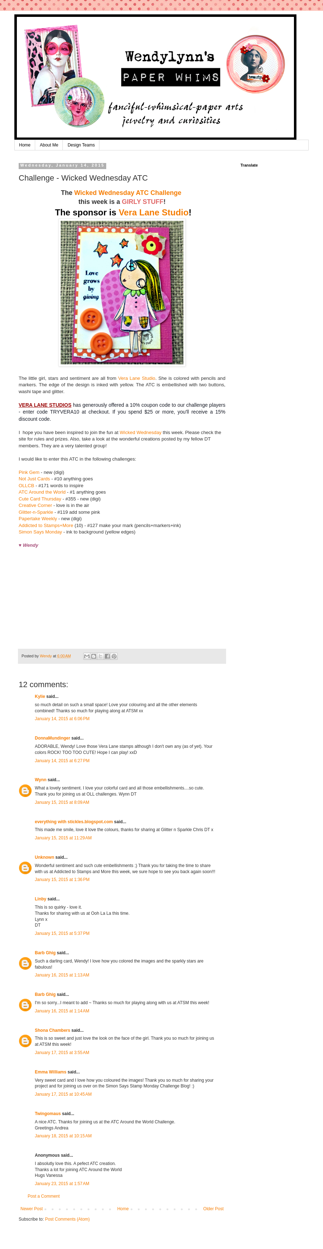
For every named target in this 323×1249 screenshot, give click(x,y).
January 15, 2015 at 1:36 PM (62, 879)
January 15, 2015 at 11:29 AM (63, 837)
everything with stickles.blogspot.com (74, 821)
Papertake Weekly (38, 518)
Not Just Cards (34, 478)
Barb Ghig (45, 952)
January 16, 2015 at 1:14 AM (62, 1010)
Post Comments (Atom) (67, 1219)
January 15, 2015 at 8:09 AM (62, 802)
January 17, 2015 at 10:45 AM (63, 1094)
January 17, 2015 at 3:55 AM (62, 1052)
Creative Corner (35, 505)
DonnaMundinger (52, 738)
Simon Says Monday (40, 532)
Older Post (213, 1208)
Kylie (40, 696)
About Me (49, 145)
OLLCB (26, 485)
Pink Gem (29, 472)
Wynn (40, 779)
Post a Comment (44, 1196)
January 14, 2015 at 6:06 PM (62, 718)
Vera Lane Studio (154, 212)
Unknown (44, 857)
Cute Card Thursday (40, 499)
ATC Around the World (43, 492)
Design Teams (81, 145)
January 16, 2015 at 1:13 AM (62, 975)
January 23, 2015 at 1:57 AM (62, 1183)
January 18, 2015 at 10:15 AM (63, 1135)
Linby (40, 898)
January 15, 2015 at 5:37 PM (62, 933)
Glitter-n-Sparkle (36, 512)
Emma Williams (50, 1072)
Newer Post (31, 1208)
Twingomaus (48, 1113)
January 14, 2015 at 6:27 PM (62, 760)
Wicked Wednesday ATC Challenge (128, 192)
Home (25, 145)
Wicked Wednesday (141, 432)
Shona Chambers (52, 1030)
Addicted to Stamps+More (46, 525)
